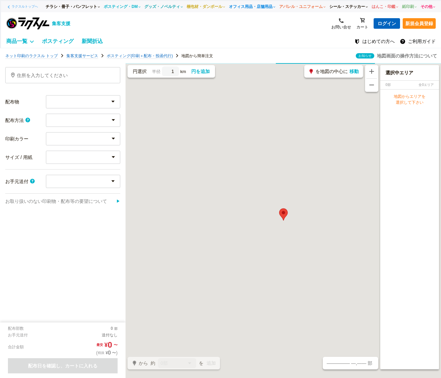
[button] (283, 214)
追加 (211, 363)
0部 (177, 363)
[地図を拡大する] (371, 71)
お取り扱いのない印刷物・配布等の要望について (62, 201)
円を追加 (200, 71)
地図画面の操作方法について (407, 55)
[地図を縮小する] (371, 85)
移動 (354, 71)
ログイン (387, 23)
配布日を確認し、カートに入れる (62, 365)
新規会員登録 (419, 23)
